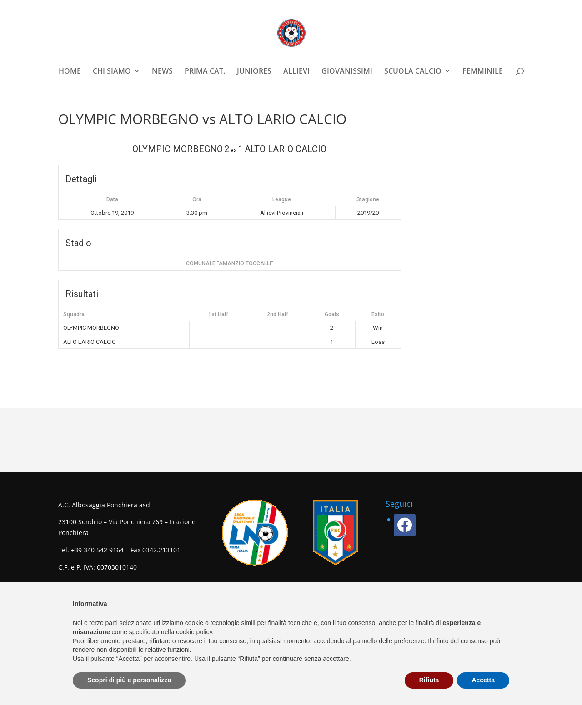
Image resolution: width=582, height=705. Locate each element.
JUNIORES (254, 72)
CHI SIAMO (112, 72)
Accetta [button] (483, 680)
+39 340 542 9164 (97, 550)
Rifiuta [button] (429, 680)
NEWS (162, 72)
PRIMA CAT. (205, 72)
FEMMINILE (482, 72)
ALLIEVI (296, 72)
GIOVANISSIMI (346, 72)
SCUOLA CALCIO (413, 72)
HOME (70, 72)
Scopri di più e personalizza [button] (129, 680)
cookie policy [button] (194, 631)
